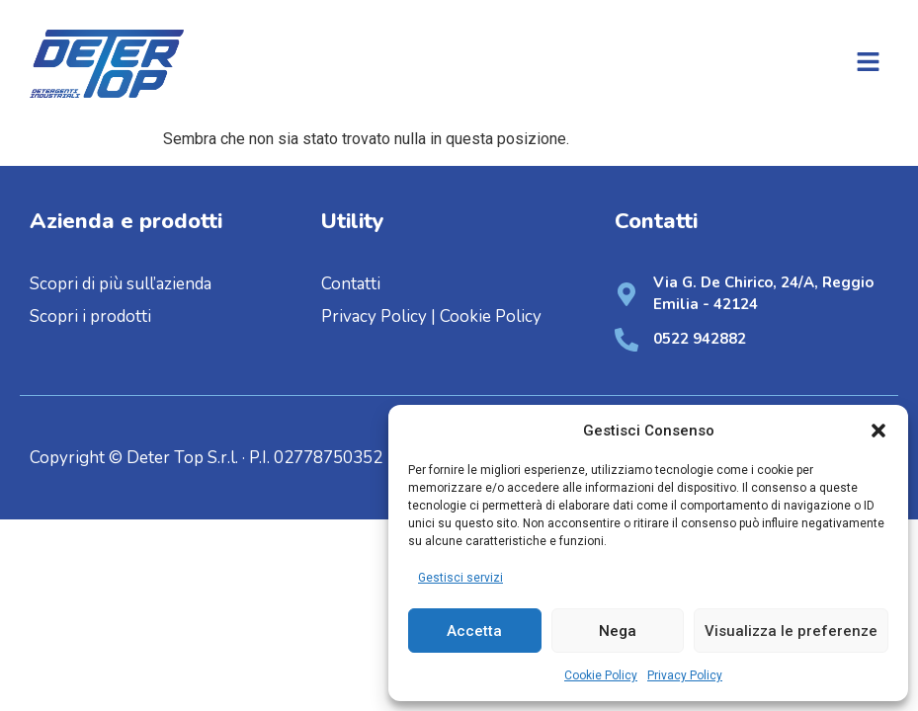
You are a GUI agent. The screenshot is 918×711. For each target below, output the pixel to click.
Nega (617, 631)
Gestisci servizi (460, 578)
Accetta (474, 631)
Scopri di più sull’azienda (122, 284)
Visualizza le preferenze (791, 631)
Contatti (350, 284)
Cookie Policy (600, 675)
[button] (878, 430)
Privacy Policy (684, 675)
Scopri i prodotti (90, 316)
